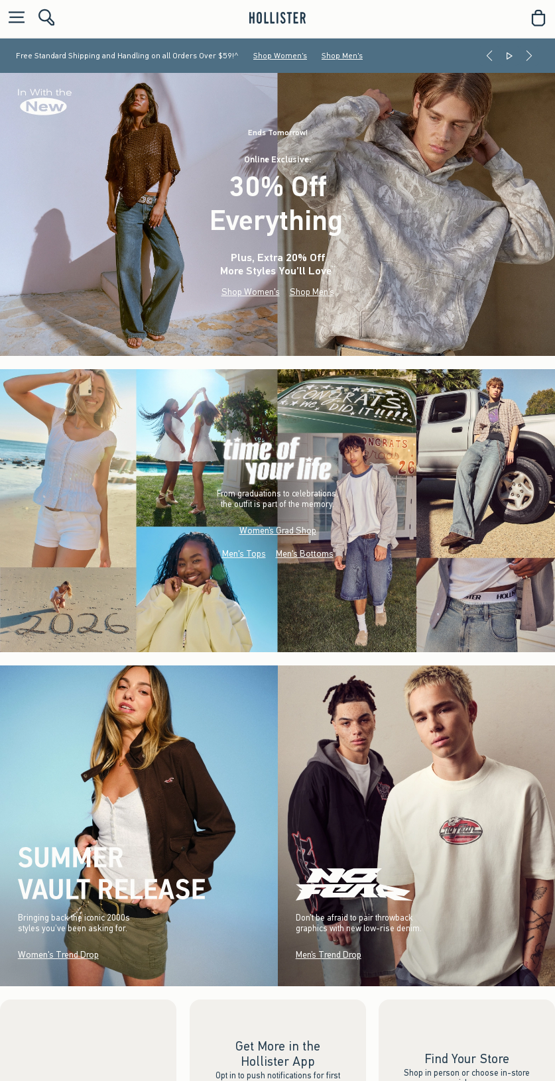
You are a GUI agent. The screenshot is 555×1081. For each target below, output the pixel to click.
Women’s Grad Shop (277, 530)
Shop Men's (342, 55)
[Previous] (489, 56)
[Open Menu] (13, 18)
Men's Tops (244, 553)
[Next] (529, 56)
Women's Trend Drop (58, 954)
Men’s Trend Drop (328, 954)
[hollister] (277, 18)
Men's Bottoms (305, 553)
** (334, 268)
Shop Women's (280, 55)
